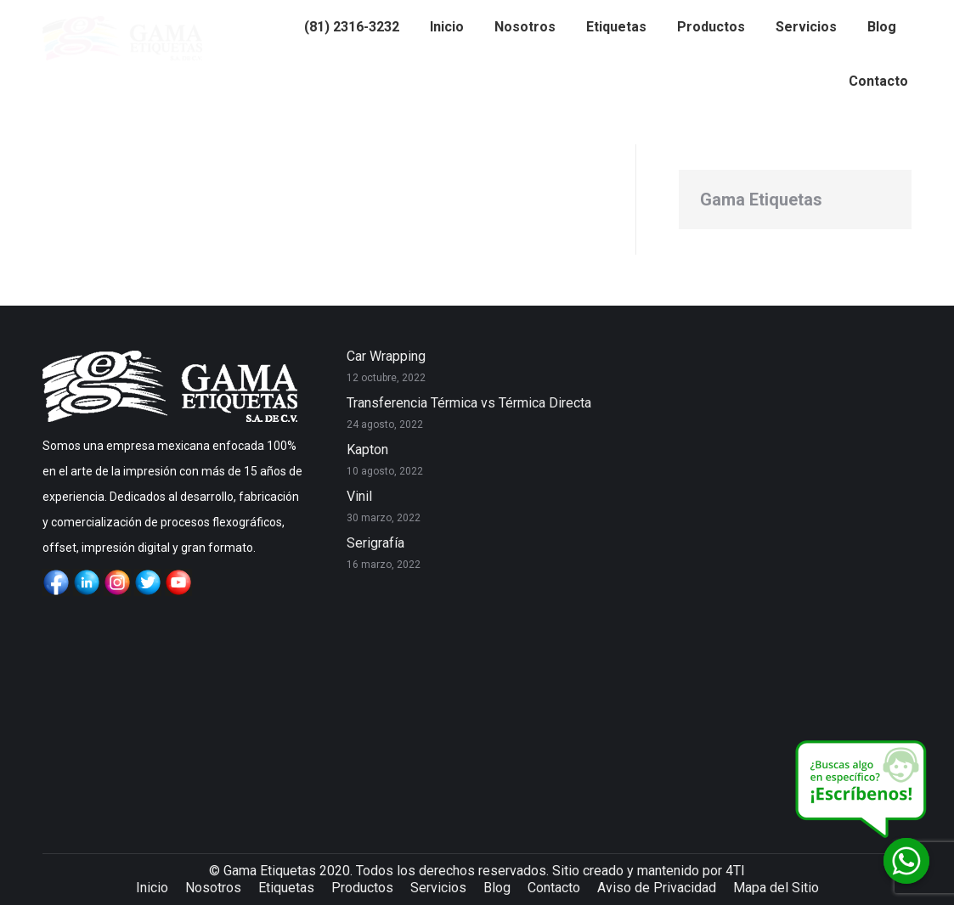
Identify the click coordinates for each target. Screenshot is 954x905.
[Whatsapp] (906, 861)
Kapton (367, 449)
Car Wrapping (386, 356)
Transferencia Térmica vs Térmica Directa (469, 403)
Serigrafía (375, 543)
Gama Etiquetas (761, 199)
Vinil (359, 496)
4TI (735, 871)
